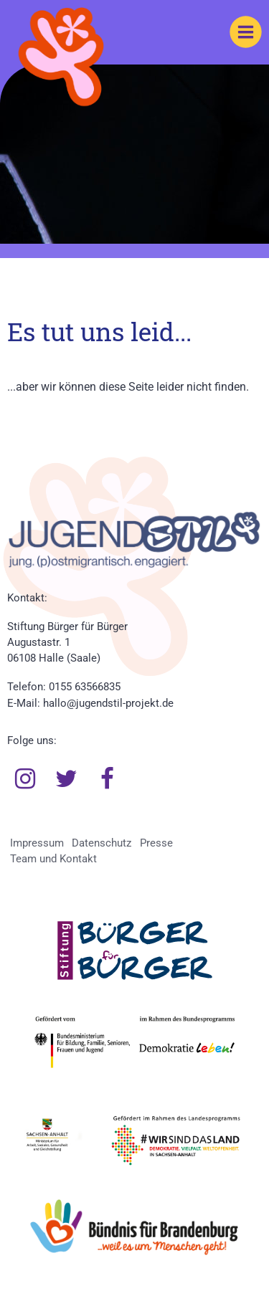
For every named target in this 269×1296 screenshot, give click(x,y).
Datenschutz (101, 843)
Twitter (67, 779)
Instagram (25, 779)
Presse (156, 843)
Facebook (108, 779)
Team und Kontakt (53, 858)
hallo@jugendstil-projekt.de (108, 703)
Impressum (37, 843)
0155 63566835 (85, 686)
